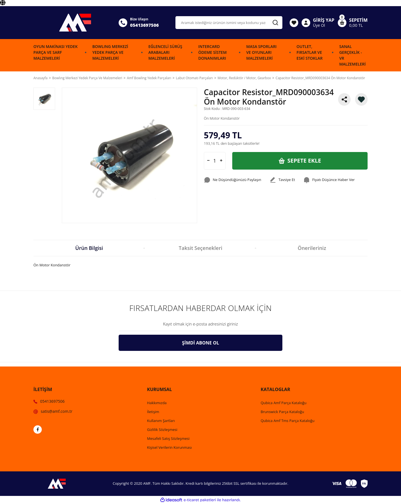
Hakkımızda (157, 402)
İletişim (153, 411)
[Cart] (353, 23)
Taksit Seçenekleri (200, 248)
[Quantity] (214, 160)
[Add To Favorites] (361, 99)
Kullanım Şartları (161, 420)
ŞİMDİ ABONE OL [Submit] (200, 343)
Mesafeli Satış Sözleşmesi (168, 438)
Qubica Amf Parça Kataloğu (284, 402)
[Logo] (72, 22)
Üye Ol (319, 25)
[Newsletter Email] (200, 324)
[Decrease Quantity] (208, 160)
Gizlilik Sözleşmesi (162, 429)
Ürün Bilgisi (89, 248)
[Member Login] (306, 22)
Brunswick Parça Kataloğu (282, 411)
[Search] (228, 22)
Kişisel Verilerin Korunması (169, 447)
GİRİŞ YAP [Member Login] (323, 20)
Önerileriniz (312, 248)
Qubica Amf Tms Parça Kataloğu (287, 420)
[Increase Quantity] (221, 160)
